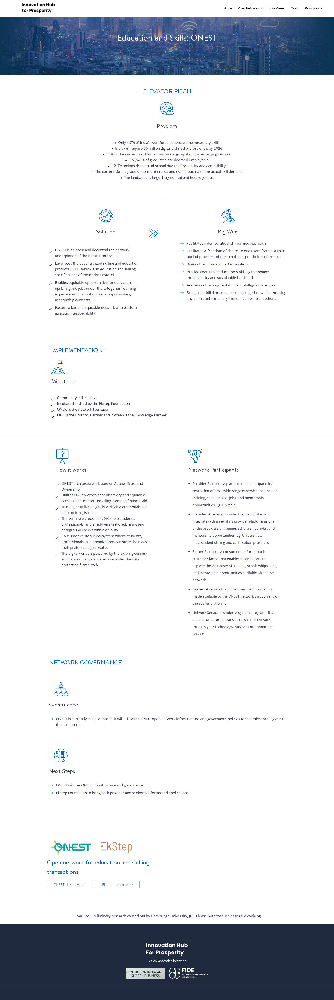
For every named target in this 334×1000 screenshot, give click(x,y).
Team (293, 9)
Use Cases (275, 9)
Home (223, 9)
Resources (313, 8)
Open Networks (247, 8)
